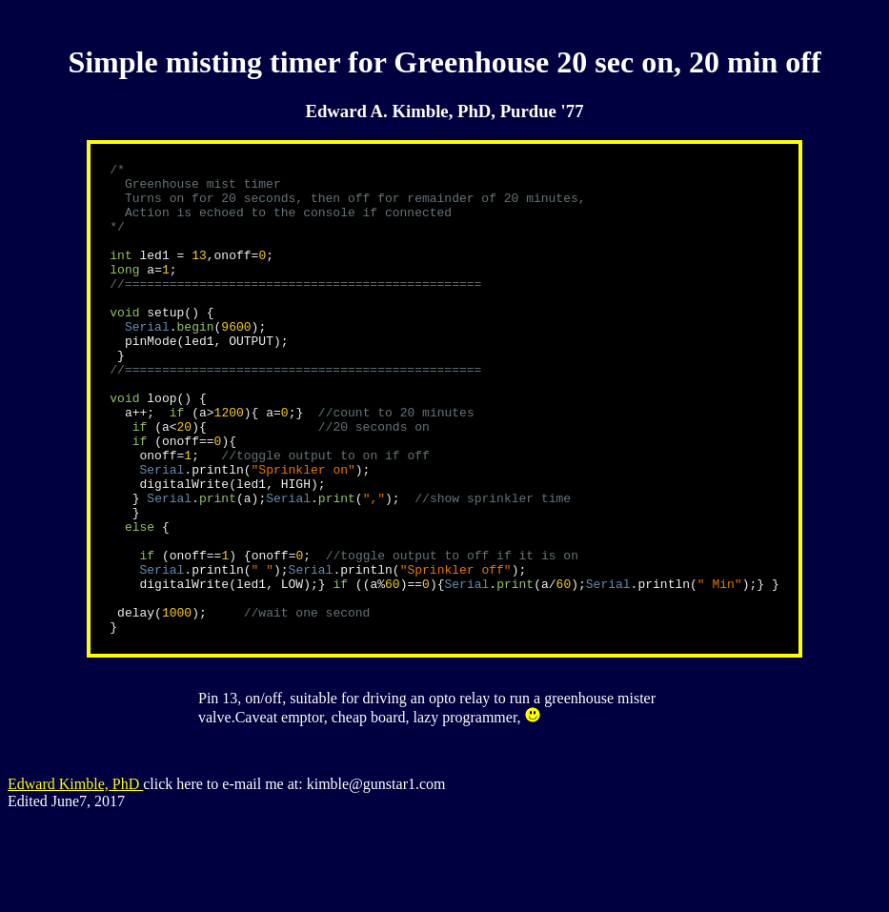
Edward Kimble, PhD (75, 878)
